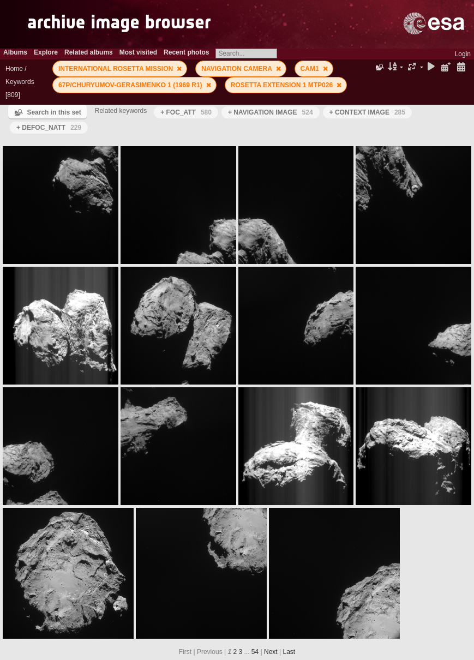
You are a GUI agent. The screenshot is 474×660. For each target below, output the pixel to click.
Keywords (19, 82)
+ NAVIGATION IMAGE (270, 112)
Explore (46, 52)
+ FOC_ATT (186, 112)
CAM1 (311, 69)
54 (255, 652)
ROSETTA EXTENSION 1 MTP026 (283, 85)
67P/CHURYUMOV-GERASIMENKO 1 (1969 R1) (131, 85)
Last (289, 652)
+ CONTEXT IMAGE (367, 112)
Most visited (138, 52)
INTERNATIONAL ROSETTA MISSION (116, 69)
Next (271, 652)
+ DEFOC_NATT (48, 127)
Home (14, 69)
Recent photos (186, 52)
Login (463, 54)
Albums (15, 52)
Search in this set (54, 112)
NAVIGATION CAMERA (237, 69)
